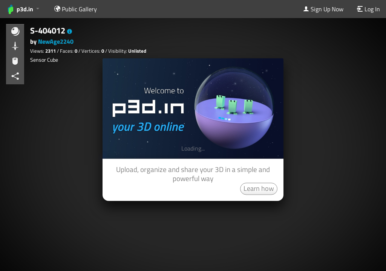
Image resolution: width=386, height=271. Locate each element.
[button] (69, 31)
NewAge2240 (56, 41)
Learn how (259, 188)
